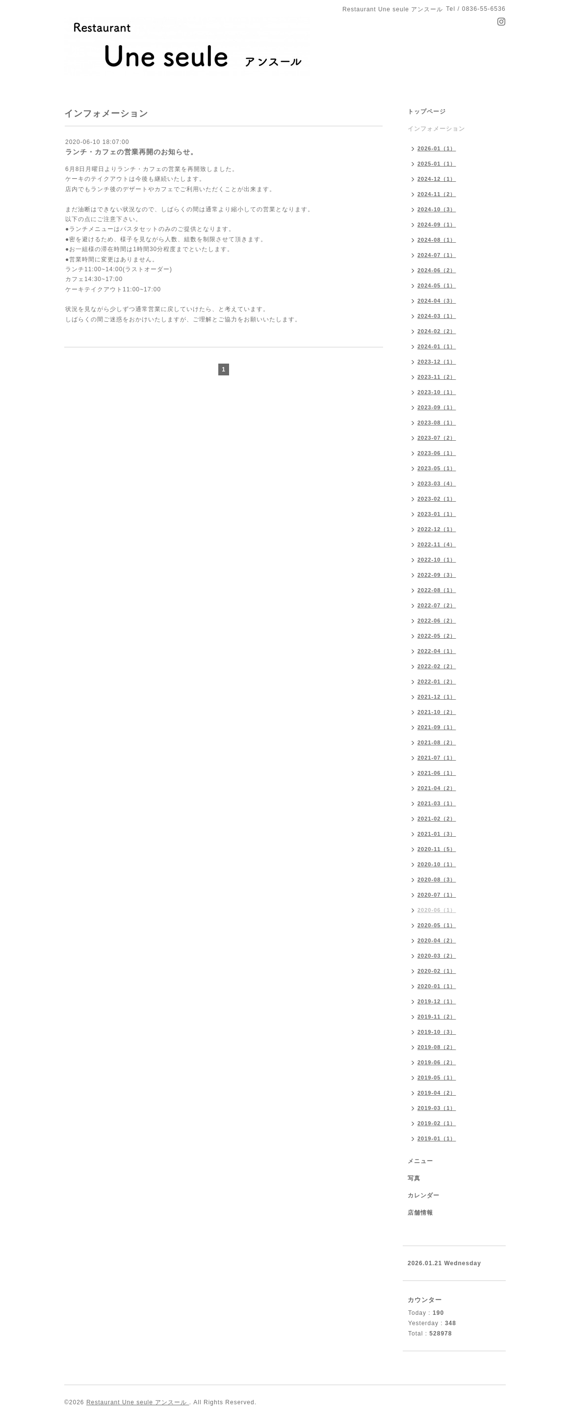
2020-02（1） (436, 971)
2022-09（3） (436, 575)
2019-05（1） (436, 1077)
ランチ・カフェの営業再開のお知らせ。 (131, 152)
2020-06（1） (436, 910)
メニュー (420, 1161)
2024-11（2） (436, 194)
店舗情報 (420, 1212)
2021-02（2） (436, 819)
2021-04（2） (436, 788)
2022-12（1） (436, 529)
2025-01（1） (436, 164)
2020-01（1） (436, 986)
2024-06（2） (436, 270)
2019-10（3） (436, 1032)
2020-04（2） (436, 940)
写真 (414, 1178)
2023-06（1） (436, 453)
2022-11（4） (436, 544)
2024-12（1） (436, 179)
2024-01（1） (436, 346)
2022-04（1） (436, 651)
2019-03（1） (436, 1108)
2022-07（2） (436, 605)
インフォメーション (436, 128)
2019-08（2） (436, 1047)
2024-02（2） (436, 331)
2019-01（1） (436, 1138)
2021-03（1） (436, 803)
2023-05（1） (436, 468)
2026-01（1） (436, 148)
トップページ (427, 111)
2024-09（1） (436, 224)
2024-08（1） (436, 240)
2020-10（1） (436, 864)
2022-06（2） (436, 621)
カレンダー (424, 1195)
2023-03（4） (436, 483)
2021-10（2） (436, 712)
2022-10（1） (436, 560)
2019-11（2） (436, 1017)
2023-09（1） (436, 407)
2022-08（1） (436, 590)
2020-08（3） (436, 879)
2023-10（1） (436, 392)
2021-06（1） (436, 773)
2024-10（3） (436, 209)
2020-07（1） (436, 895)
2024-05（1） (436, 285)
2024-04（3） (436, 301)
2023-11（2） (436, 377)
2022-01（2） (436, 681)
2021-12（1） (436, 697)
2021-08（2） (436, 742)
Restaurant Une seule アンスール (137, 1402)
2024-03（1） (436, 316)
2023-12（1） (436, 362)
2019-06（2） (436, 1062)
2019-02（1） (436, 1123)
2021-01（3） (436, 834)
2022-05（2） (436, 636)
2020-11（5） (436, 849)
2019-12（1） (436, 1001)
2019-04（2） (436, 1093)
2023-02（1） (436, 499)
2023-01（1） (436, 514)
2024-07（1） (436, 255)
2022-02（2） (436, 666)
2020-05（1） (436, 925)
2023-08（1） (436, 423)
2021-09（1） (436, 727)
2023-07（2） (436, 438)
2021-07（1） (436, 758)
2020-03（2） (436, 956)
